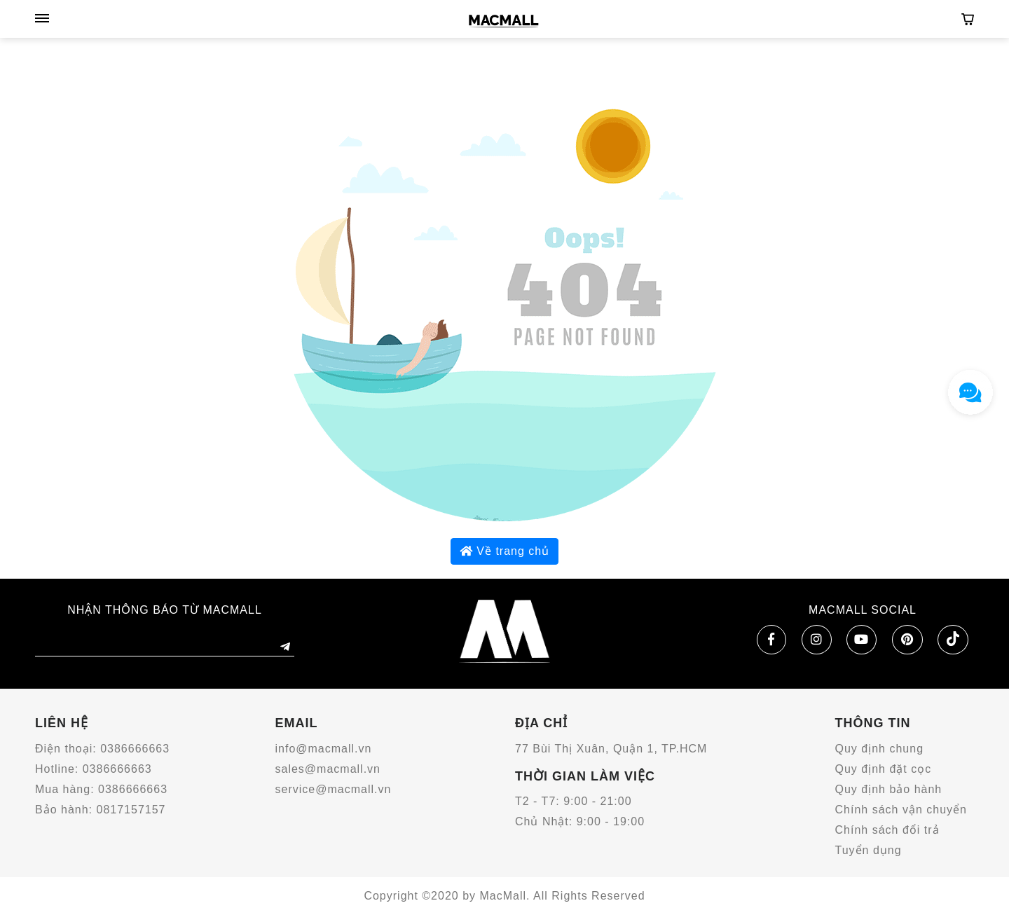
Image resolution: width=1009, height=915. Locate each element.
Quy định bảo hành (888, 789)
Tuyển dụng (868, 850)
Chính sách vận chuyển (901, 810)
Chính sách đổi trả (887, 830)
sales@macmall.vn (328, 769)
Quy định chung (879, 749)
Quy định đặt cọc (883, 769)
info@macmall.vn (323, 749)
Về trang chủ (504, 551)
